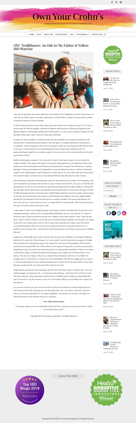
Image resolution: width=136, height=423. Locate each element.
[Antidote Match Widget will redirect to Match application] (68, 396)
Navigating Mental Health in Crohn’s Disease (112, 164)
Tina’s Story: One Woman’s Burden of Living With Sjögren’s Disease (111, 102)
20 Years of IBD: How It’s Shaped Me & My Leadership (111, 81)
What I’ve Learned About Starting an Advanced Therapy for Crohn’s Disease (112, 322)
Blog (39, 34)
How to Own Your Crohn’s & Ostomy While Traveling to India (112, 124)
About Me (48, 34)
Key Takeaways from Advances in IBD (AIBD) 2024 (112, 144)
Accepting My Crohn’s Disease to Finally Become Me (112, 345)
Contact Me (97, 34)
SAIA (72, 34)
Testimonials (82, 34)
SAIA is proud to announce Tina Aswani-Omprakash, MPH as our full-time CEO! (112, 299)
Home (31, 34)
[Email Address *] (112, 190)
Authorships (61, 34)
